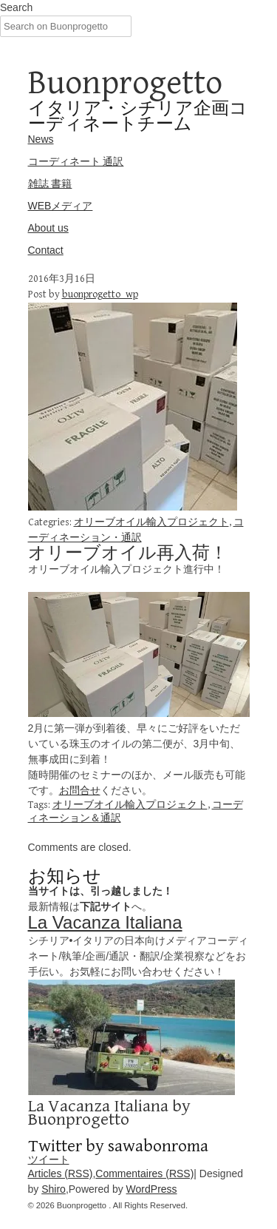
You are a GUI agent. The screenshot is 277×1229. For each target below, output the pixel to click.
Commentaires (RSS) (144, 1173)
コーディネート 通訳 (76, 161)
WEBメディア (60, 206)
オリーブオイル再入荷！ (128, 553)
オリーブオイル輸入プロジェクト (151, 522)
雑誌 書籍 (50, 183)
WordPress (151, 1189)
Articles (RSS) (60, 1173)
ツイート (48, 1159)
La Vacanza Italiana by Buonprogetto (109, 1113)
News (41, 139)
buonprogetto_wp (100, 294)
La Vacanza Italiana (105, 922)
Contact (46, 250)
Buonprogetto (125, 83)
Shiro (53, 1189)
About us (48, 228)
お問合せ (79, 790)
